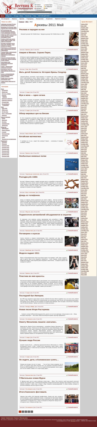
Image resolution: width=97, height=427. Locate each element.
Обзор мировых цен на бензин (34, 113)
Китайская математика (30, 136)
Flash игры (4, 108)
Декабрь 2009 (84, 266)
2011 (27, 22)
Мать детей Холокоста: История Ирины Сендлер (42, 72)
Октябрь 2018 (84, 80)
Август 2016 (84, 126)
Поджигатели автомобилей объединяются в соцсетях (45, 215)
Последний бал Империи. (31, 296)
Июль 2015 (84, 149)
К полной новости (73, 49)
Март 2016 (84, 135)
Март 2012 (84, 220)
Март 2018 (84, 93)
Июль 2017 (84, 107)
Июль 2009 (84, 273)
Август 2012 (84, 211)
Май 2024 (83, 34)
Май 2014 (83, 174)
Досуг (2, 16)
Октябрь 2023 (84, 43)
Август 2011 (84, 232)
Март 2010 (84, 260)
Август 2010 (84, 253)
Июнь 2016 (84, 130)
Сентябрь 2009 (85, 271)
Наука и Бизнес (6, 130)
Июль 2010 (84, 255)
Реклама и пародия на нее (32, 29)
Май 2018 (83, 89)
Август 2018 (84, 84)
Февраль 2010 (84, 262)
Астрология (49, 18)
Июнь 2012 (84, 214)
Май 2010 (83, 258)
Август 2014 (84, 169)
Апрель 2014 (84, 176)
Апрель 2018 (84, 91)
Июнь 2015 (84, 151)
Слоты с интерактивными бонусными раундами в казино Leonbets (7, 75)
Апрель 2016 (84, 133)
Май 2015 (83, 153)
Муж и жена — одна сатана (32, 95)
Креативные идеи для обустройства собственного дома (8, 71)
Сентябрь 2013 (85, 188)
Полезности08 (5, 156)
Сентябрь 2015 (85, 146)
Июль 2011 (84, 234)
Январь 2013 (84, 202)
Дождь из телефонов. (29, 195)
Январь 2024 (84, 40)
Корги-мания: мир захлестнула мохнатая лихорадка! (7, 63)
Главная (38, 4)
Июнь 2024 (84, 33)
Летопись (4, 122)
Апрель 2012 (84, 218)
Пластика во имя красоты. (32, 276)
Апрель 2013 (84, 197)
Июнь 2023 (84, 47)
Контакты (38, 8)
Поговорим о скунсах (29, 233)
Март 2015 (84, 156)
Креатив (22, 18)
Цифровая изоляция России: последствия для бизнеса (8, 25)
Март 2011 (84, 241)
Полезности (4, 141)
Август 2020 (84, 49)
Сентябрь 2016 (85, 124)
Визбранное (48, 6)
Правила (16, 418)
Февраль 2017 (84, 116)
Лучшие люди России (29, 340)
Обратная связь (23, 418)
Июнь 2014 (84, 172)
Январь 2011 (84, 244)
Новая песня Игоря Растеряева (34, 309)
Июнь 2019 (84, 66)
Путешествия (39, 18)
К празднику (30, 18)
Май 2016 (83, 131)
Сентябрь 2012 (85, 209)
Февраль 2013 (84, 200)
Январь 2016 (84, 139)
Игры (34, 16)
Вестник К (73, 420)
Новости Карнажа (5, 117)
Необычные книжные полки (32, 156)
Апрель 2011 (84, 239)
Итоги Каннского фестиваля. (33, 392)
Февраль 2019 (84, 73)
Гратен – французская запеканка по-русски (7, 67)
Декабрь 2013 (84, 183)
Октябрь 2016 (84, 123)
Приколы (14, 18)
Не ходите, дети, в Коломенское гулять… (39, 360)
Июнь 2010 (84, 257)
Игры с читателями (7, 113)
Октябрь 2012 (84, 207)
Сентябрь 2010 (85, 251)
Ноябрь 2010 (84, 248)
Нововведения (5, 123)
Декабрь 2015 (84, 140)
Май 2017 (83, 110)
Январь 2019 (84, 75)
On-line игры (5, 112)
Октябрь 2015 (84, 144)
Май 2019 (83, 68)
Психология (5, 135)
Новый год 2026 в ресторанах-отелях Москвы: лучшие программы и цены (9, 36)
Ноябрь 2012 (84, 206)
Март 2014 (84, 177)
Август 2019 (84, 63)
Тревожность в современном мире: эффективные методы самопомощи (8, 49)
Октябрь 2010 (84, 250)
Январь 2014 (84, 181)
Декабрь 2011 (84, 225)
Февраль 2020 (84, 52)
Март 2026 (84, 26)
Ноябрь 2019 (84, 57)
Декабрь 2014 (84, 161)
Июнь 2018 (84, 87)
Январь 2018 (84, 96)
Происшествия (5, 134)
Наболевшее (5, 128)
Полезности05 (5, 151)
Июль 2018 (84, 86)
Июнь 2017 (84, 109)
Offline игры (5, 110)
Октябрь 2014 (84, 165)
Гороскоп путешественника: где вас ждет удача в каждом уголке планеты (8, 59)
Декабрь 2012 (84, 204)
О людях (4, 132)
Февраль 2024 (84, 38)
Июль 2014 (84, 170)
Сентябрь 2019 (85, 61)
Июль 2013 (84, 191)
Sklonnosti (4, 120)
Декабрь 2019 (84, 56)
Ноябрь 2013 (84, 184)
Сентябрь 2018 (85, 82)
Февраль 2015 (84, 158)
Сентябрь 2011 (85, 230)
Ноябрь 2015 (84, 142)
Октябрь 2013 (84, 186)
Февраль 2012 (84, 221)
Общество (9, 16)
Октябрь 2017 (84, 101)
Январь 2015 (84, 160)
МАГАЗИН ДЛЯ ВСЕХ (44, 16)
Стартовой (39, 6)
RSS (46, 8)
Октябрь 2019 (84, 59)
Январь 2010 (84, 264)
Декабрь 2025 (84, 27)
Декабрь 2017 (84, 98)
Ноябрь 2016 (84, 121)
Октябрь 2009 (84, 269)
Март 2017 (84, 114)
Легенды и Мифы (18, 16)
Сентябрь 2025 (85, 31)
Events (3, 118)
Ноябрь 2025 (84, 29)
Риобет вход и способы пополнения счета (7, 79)
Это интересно (5, 18)
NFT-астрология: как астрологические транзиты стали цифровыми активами (8, 32)
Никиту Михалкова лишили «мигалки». (38, 322)
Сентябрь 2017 (85, 103)
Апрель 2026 (84, 24)
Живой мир (28, 16)
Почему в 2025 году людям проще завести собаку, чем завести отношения (8, 40)
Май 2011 (83, 237)
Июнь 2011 (84, 236)
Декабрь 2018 (84, 77)
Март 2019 (84, 71)
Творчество (5, 125)
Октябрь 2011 (84, 228)
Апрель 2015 (84, 154)
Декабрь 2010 (84, 246)
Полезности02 (5, 145)
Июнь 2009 (84, 274)
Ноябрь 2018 (84, 79)
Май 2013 (83, 195)
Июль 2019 (84, 64)
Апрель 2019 (84, 70)
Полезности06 (5, 152)
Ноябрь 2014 (84, 163)
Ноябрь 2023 (84, 42)
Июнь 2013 (84, 193)
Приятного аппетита (60, 18)
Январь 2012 (84, 223)
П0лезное (4, 144)
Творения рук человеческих (9, 139)
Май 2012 (83, 216)
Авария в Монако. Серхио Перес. (35, 52)
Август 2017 (84, 105)
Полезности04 (5, 149)
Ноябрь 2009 (84, 267)
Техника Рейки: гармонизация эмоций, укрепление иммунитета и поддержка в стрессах (8, 54)
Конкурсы (4, 115)
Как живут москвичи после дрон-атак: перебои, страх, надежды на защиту (8, 45)
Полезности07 (5, 154)
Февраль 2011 (84, 243)
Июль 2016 (84, 128)
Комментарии (48, 4)
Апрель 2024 (84, 36)
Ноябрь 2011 (84, 227)
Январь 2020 (84, 54)
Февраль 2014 (84, 179)
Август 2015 (84, 147)
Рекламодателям (40, 10)
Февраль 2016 (84, 137)
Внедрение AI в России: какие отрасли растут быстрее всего (9, 28)
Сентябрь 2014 (85, 167)
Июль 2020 (84, 50)
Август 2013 (84, 190)
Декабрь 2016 (84, 119)
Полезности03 (5, 147)
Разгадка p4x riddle (28, 177)
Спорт (3, 137)
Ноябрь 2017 (84, 100)
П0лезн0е (4, 142)
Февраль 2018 (84, 94)
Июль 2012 (84, 213)
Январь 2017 (84, 117)
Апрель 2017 (84, 112)
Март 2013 (84, 198)
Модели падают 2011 (29, 253)
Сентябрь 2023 (85, 45)
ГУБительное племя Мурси (32, 378)
